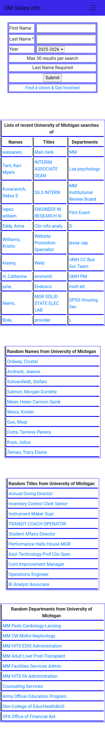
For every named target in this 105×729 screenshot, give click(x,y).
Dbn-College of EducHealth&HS (33, 706)
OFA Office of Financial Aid (29, 716)
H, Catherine (15, 276)
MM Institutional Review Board (82, 192)
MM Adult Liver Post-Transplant (34, 656)
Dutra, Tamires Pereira (29, 432)
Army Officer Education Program (35, 696)
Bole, (7, 320)
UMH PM (78, 276)
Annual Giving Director (30, 493)
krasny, (9, 263)
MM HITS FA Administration (30, 676)
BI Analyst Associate (28, 584)
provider (42, 320)
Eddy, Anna (13, 226)
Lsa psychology (84, 169)
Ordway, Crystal (22, 361)
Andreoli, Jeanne (23, 371)
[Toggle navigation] (93, 7)
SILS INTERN (47, 192)
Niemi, (9, 303)
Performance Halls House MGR (39, 544)
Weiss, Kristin (20, 412)
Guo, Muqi (17, 422)
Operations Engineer (28, 574)
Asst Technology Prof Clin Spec (39, 554)
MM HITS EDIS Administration (32, 646)
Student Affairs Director (31, 534)
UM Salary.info (22, 7)
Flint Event (79, 212)
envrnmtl (43, 276)
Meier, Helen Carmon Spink (33, 402)
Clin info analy (48, 226)
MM (73, 152)
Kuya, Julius (19, 442)
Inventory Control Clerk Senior (37, 503)
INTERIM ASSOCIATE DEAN (46, 169)
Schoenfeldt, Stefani (27, 381)
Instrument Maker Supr (31, 514)
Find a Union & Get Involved (52, 87)
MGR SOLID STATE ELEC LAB (46, 303)
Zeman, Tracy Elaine (27, 452)
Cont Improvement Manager (36, 564)
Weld (39, 263)
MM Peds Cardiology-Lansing (32, 625)
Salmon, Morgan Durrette (32, 391)
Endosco (43, 286)
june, (7, 286)
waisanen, (12, 152)
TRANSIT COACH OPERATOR (37, 524)
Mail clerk (44, 152)
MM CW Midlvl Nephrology (29, 636)
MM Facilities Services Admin (32, 666)
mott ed (77, 286)
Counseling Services (23, 686)
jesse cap (78, 243)
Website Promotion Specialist (44, 242)
